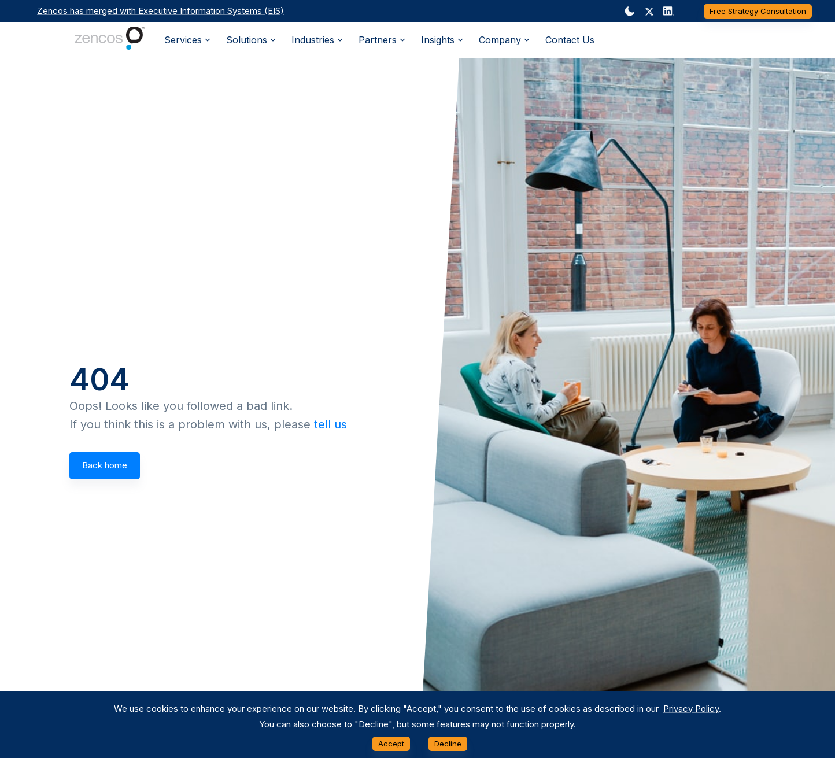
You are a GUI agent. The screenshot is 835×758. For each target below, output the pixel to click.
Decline (447, 744)
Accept (391, 744)
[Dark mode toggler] (630, 11)
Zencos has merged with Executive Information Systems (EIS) (160, 10)
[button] (649, 12)
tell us (330, 424)
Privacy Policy (691, 708)
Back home (104, 465)
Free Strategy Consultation (758, 11)
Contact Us (569, 40)
